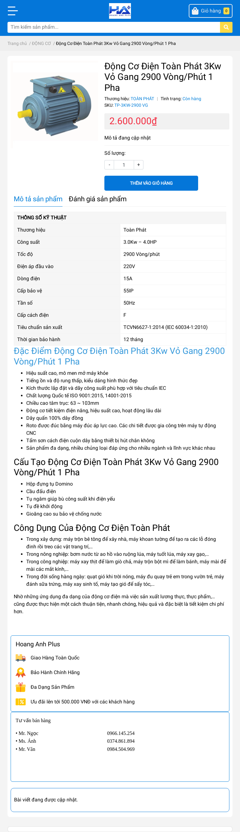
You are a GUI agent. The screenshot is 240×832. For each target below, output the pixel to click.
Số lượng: (115, 153)
